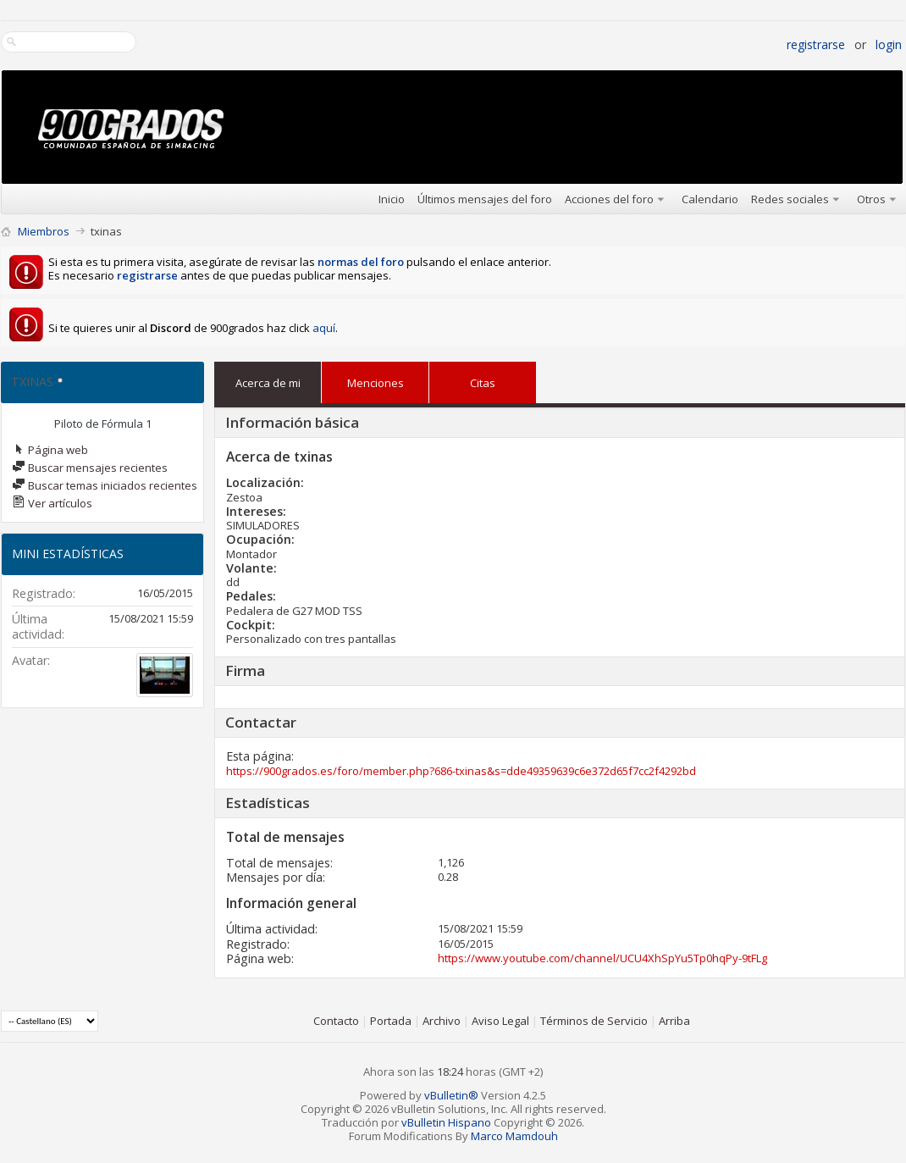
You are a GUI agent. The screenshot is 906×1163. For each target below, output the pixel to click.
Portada (391, 1020)
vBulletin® (451, 1095)
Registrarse (816, 44)
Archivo (442, 1020)
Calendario (710, 199)
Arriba (674, 1020)
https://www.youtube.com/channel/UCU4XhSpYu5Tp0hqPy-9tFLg (602, 958)
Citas (482, 379)
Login (889, 44)
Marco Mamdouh (514, 1136)
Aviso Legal (500, 1020)
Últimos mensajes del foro (484, 199)
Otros (871, 199)
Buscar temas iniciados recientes (104, 485)
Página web (50, 449)
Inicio (391, 199)
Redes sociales (790, 199)
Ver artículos (52, 503)
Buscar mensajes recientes (90, 467)
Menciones (375, 379)
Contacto (336, 1020)
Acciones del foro (609, 199)
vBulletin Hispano (446, 1122)
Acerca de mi (268, 382)
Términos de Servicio (594, 1020)
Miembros (43, 231)
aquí (323, 327)
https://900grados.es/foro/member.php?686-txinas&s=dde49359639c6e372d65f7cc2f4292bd (461, 770)
